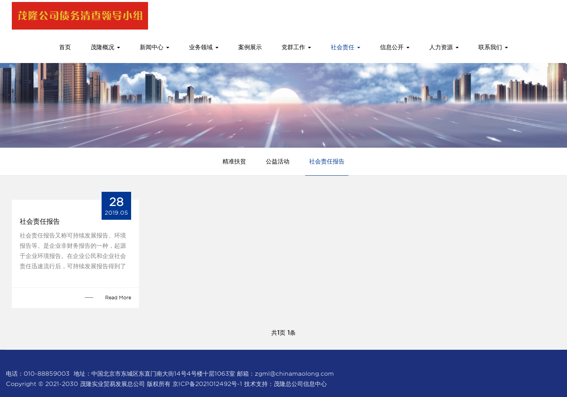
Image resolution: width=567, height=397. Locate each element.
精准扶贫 (234, 161)
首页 (65, 47)
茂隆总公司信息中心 (300, 384)
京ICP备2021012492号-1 (207, 384)
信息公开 (395, 47)
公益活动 (277, 161)
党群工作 (296, 47)
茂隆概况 (105, 47)
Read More (118, 298)
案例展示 (250, 47)
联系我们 (493, 47)
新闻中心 (154, 47)
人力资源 (444, 47)
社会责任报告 (327, 161)
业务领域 (204, 47)
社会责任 (345, 47)
